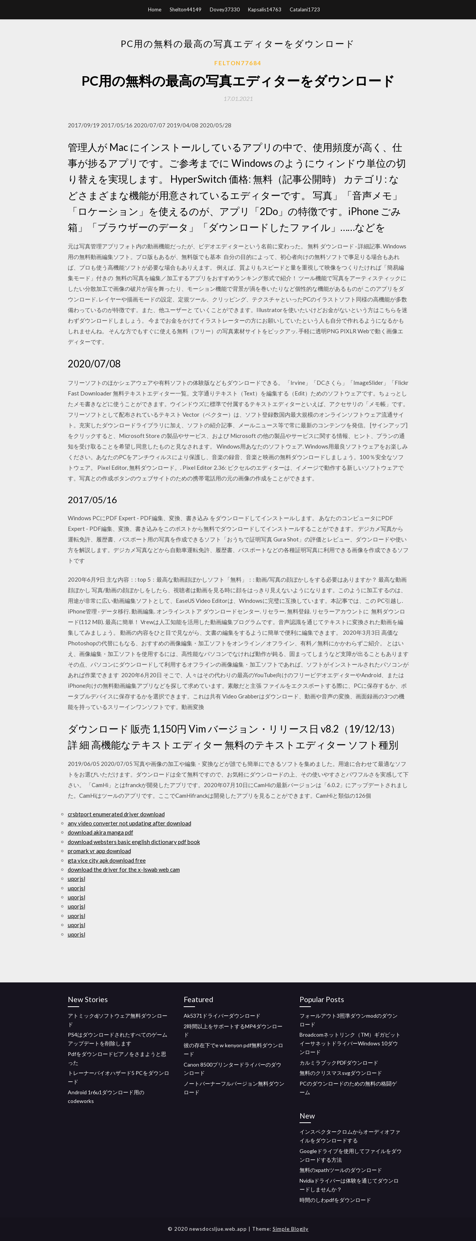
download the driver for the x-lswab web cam (124, 869)
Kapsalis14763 (264, 9)
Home (154, 9)
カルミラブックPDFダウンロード (339, 1062)
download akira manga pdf (100, 832)
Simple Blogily (291, 1229)
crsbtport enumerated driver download (116, 814)
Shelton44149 (185, 9)
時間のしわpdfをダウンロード (335, 1200)
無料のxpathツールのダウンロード (341, 1170)
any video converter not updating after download (129, 823)
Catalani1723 (305, 9)
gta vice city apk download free (107, 860)
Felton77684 (238, 63)
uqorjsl (76, 878)
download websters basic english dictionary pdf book (134, 841)
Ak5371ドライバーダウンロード (222, 1015)
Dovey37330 (225, 9)
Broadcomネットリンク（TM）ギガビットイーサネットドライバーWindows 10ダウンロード (350, 1043)
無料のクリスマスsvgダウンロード (341, 1073)
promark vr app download (99, 850)
